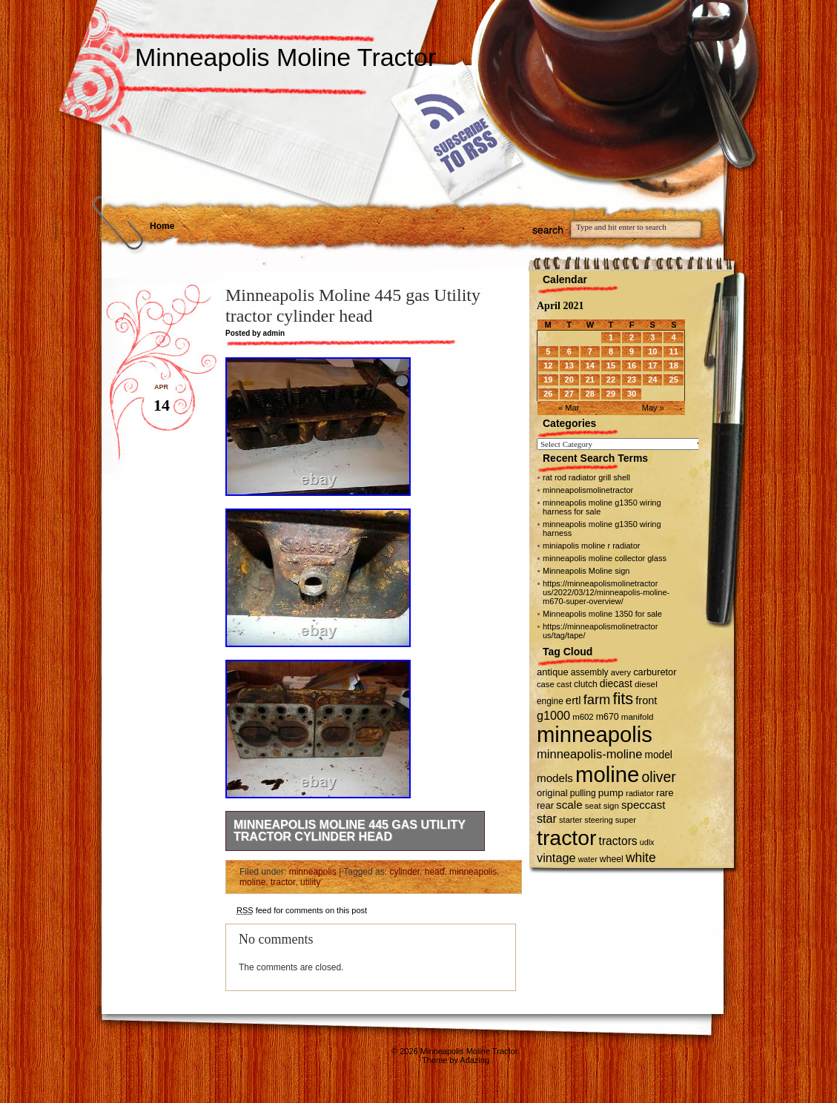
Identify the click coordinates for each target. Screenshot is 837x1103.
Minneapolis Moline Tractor (285, 57)
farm (597, 699)
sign (611, 805)
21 (590, 379)
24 (652, 379)
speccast (643, 804)
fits (622, 698)
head (435, 872)
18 (673, 365)
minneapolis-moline (589, 754)
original (552, 792)
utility (310, 882)
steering (598, 819)
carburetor (654, 672)
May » (653, 407)
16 (631, 365)
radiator (640, 793)
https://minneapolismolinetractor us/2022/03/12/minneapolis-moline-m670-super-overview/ (606, 592)
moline (252, 882)
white (641, 857)
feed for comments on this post (301, 910)
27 (569, 393)
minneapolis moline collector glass (604, 558)
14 (590, 365)
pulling (583, 793)
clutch (586, 684)
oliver (659, 777)
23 (631, 379)
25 (673, 379)
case (546, 684)
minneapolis (313, 872)
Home (162, 226)
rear (545, 805)
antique (553, 672)
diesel (646, 684)
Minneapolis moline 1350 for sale (602, 613)
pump (610, 792)
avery (621, 672)
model (658, 755)
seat (593, 805)
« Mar (568, 407)
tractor (283, 882)
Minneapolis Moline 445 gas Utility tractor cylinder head (350, 830)
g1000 (553, 715)
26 (547, 393)
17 (652, 365)
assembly (590, 672)
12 (547, 365)
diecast (616, 683)
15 (610, 365)
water (588, 859)
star (547, 818)
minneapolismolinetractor (588, 490)
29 (610, 393)
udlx (647, 842)
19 (547, 379)
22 (610, 379)
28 (590, 393)
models (555, 778)
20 (569, 379)
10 (652, 351)
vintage (556, 857)
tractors (618, 841)
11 (673, 351)
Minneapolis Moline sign (586, 570)
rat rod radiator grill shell (586, 477)
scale (569, 804)
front (646, 700)
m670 (607, 717)
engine (550, 701)
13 (569, 365)
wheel (611, 859)
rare (665, 792)
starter (570, 819)
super (625, 819)
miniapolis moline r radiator (591, 545)
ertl (573, 700)
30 (631, 393)
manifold (637, 716)
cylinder (404, 872)
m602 (583, 716)
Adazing (474, 1060)
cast (564, 684)
